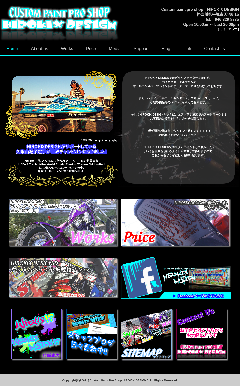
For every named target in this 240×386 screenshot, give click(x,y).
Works (67, 48)
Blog (166, 48)
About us (39, 48)
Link (187, 48)
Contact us (214, 48)
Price (91, 48)
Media (115, 48)
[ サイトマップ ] (228, 29)
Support (141, 48)
